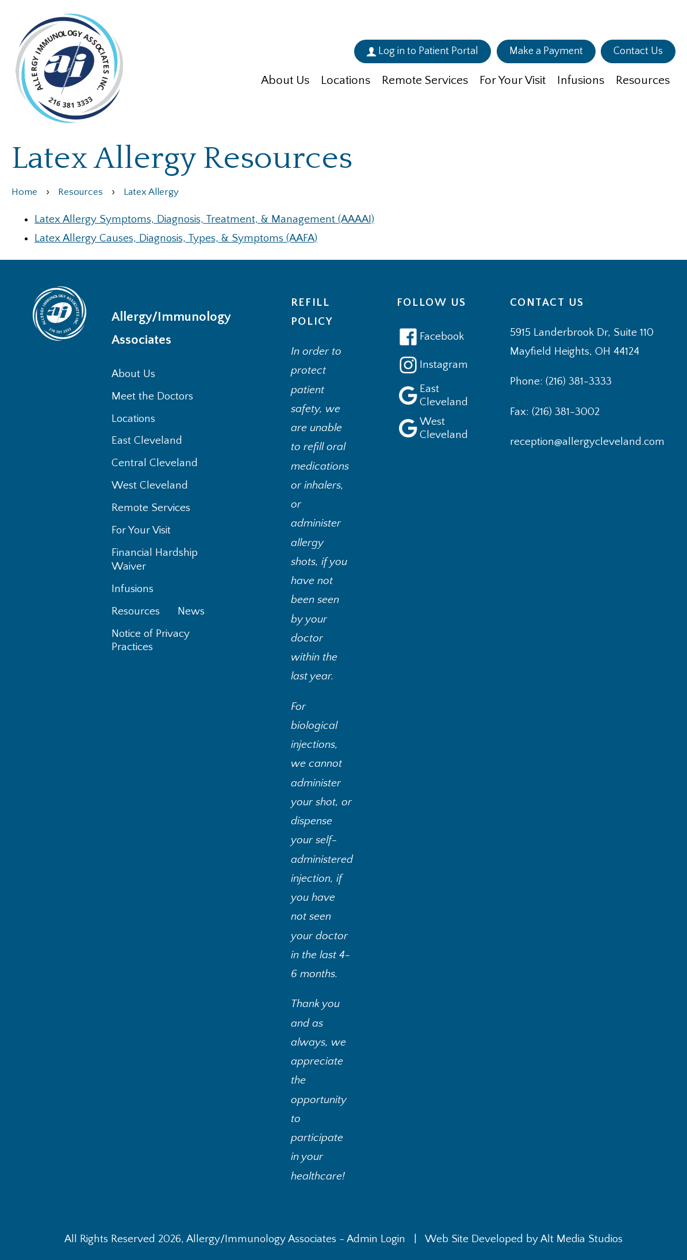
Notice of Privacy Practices (151, 641)
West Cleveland (150, 485)
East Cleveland (147, 441)
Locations (345, 80)
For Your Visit (512, 80)
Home (24, 191)
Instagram (431, 365)
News (191, 611)
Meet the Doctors (152, 396)
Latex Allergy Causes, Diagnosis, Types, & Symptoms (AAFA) (175, 238)
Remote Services (425, 80)
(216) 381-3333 (579, 381)
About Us (285, 80)
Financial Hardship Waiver (155, 560)
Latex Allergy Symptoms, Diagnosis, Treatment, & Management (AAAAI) (204, 219)
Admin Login (376, 1239)
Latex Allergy (151, 191)
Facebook (430, 336)
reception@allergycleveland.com (587, 442)
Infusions (580, 80)
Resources (643, 80)
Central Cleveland (155, 463)
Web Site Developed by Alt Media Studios (524, 1239)
